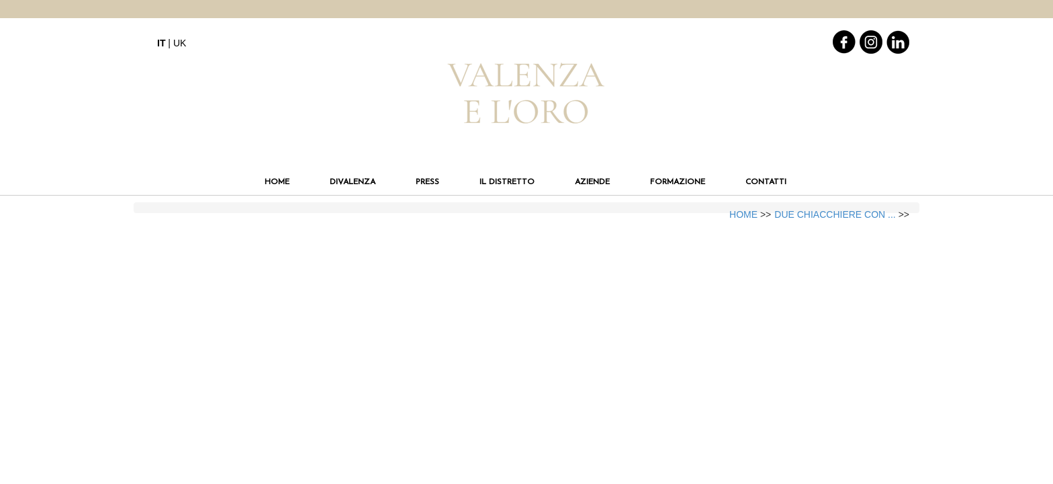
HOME (277, 182)
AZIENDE (592, 182)
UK (179, 43)
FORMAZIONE (677, 182)
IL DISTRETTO (507, 182)
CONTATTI (765, 182)
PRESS (427, 182)
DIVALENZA (352, 182)
